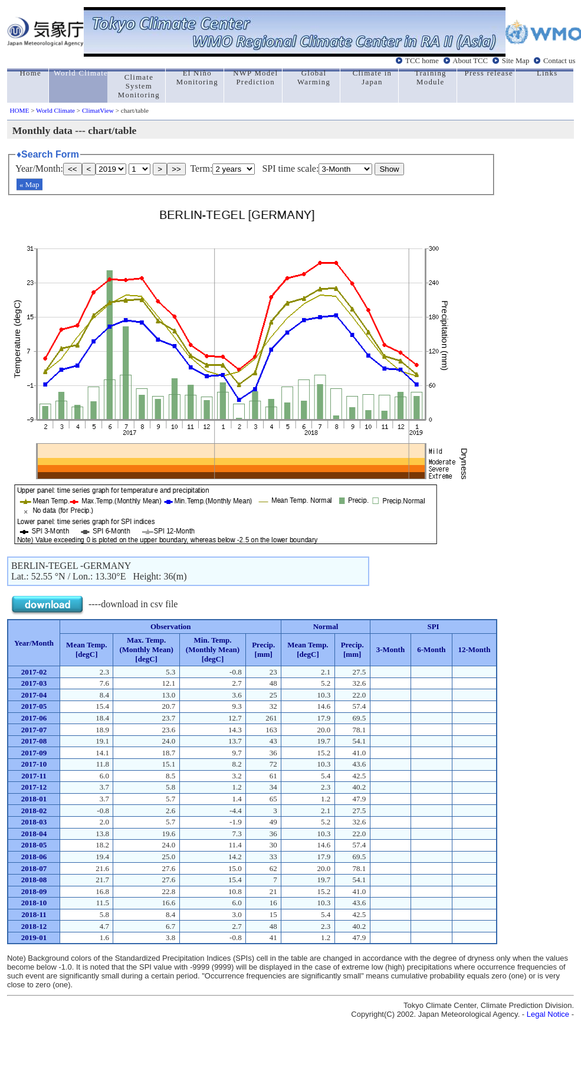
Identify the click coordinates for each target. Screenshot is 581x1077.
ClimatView (98, 110)
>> (176, 169)
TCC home (422, 61)
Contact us (559, 61)
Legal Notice (548, 1014)
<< (72, 169)
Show (389, 169)
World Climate (55, 110)
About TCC (470, 61)
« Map (29, 184)
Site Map (516, 61)
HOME (19, 110)
